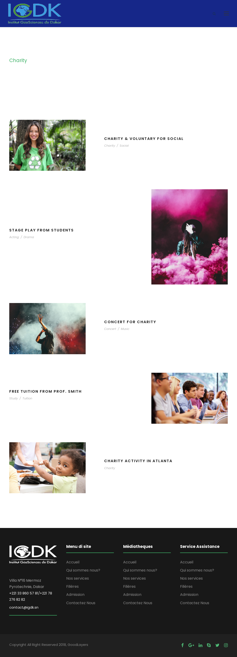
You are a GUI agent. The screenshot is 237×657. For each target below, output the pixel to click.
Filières (72, 586)
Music (125, 329)
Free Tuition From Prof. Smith (45, 391)
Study (13, 398)
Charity (109, 145)
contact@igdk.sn (23, 607)
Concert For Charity (130, 322)
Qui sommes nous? (83, 570)
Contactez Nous (80, 603)
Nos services (77, 578)
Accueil (72, 562)
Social (124, 145)
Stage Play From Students (41, 230)
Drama (29, 237)
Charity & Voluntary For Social (144, 138)
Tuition (27, 398)
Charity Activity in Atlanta (138, 461)
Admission (75, 594)
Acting (14, 237)
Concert (110, 329)
